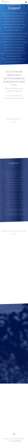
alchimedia (17, 441)
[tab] (14, 97)
